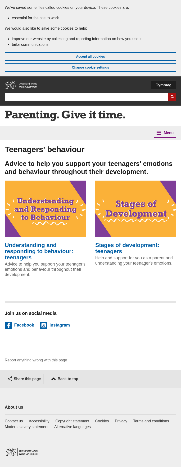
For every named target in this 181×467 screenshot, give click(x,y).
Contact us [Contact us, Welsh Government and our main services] (14, 421)
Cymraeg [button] (164, 85)
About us (14, 407)
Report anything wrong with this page (36, 360)
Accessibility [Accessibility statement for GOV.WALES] (39, 421)
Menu (165, 133)
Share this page (27, 379)
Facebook (24, 325)
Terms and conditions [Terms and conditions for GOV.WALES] (151, 421)
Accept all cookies (90, 56)
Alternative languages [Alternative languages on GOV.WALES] (72, 427)
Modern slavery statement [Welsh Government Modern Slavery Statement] (26, 427)
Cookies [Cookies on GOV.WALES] (102, 421)
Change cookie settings (90, 67)
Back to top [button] (68, 379)
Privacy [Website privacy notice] (121, 421)
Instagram (60, 325)
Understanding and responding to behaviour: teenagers (45, 221)
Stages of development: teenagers (135, 217)
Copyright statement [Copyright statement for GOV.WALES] (72, 421)
